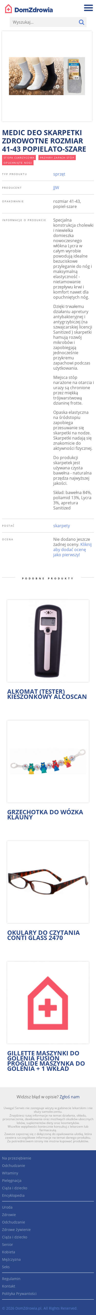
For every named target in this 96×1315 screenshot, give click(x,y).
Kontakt (8, 1286)
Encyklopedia (13, 1195)
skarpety (61, 525)
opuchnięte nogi (18, 163)
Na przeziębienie (16, 1158)
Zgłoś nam (70, 1097)
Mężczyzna (11, 1259)
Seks (6, 1266)
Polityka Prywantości (19, 1293)
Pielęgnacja (12, 1180)
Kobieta (8, 1251)
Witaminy (10, 1173)
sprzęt (59, 174)
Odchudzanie (13, 1165)
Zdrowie (9, 1214)
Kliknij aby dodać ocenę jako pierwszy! (72, 550)
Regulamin (11, 1278)
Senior (7, 1244)
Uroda (7, 1207)
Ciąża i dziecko (14, 1187)
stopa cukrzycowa (19, 157)
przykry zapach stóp (57, 157)
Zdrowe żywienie (16, 1229)
